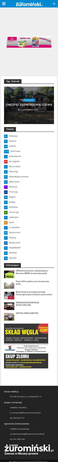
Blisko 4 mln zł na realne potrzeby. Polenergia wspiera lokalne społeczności (34, 293)
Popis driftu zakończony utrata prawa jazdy (32, 282)
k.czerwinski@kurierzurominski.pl (25, 412)
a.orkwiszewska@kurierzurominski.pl (27, 434)
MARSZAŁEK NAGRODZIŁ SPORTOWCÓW (27, 303)
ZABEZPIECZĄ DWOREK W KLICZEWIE (29, 104)
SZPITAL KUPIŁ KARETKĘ (27, 313)
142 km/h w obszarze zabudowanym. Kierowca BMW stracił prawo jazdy (32, 272)
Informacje (29, 100)
